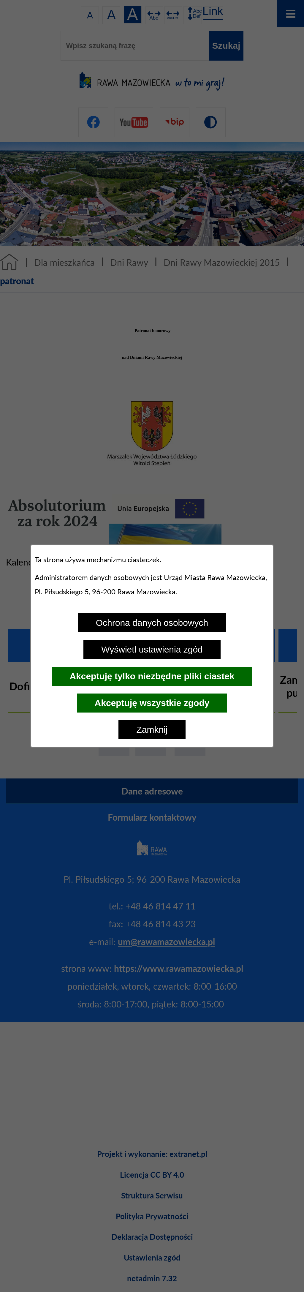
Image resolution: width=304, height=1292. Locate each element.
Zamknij (151, 730)
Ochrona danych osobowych (152, 623)
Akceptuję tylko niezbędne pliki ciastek (151, 676)
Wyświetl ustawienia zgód (152, 649)
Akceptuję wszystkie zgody (152, 703)
